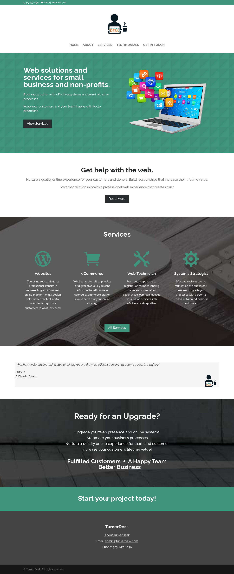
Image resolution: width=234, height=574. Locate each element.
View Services (37, 124)
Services (105, 45)
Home (74, 45)
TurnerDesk (33, 569)
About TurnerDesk (117, 535)
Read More (117, 199)
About (88, 45)
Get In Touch (154, 45)
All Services (117, 328)
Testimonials (128, 45)
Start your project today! (117, 498)
